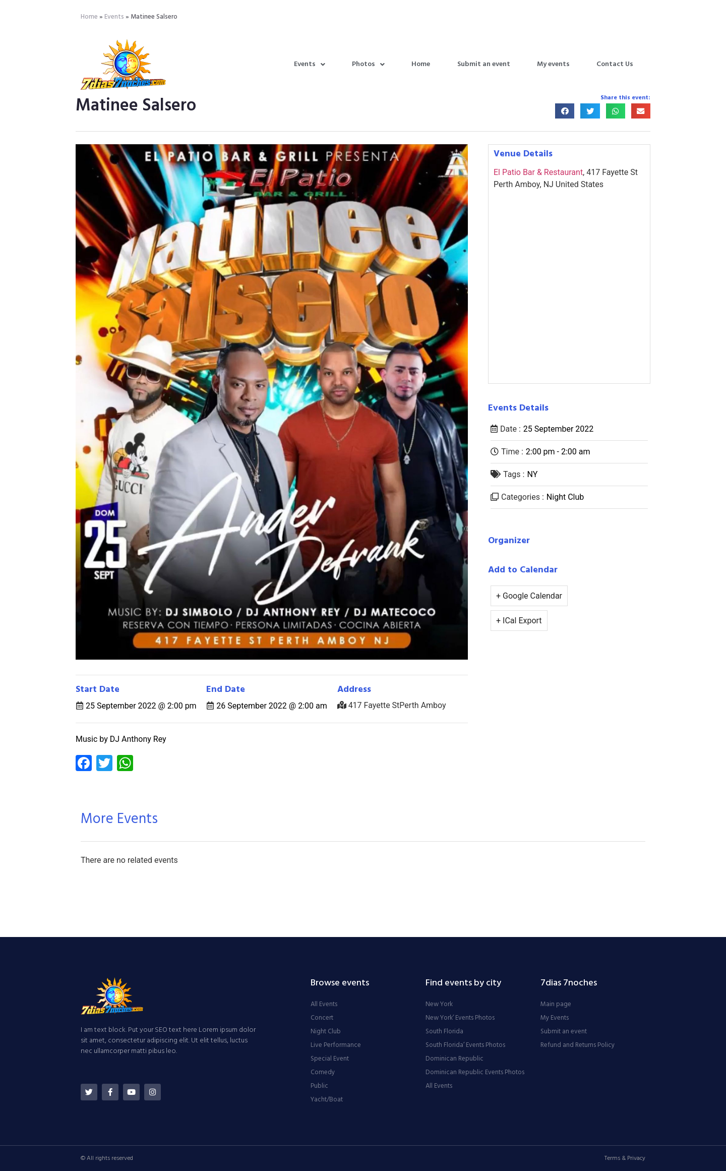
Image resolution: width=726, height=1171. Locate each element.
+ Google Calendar (529, 596)
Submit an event (483, 64)
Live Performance (336, 1045)
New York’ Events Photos (460, 1018)
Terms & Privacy (624, 1158)
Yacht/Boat (327, 1100)
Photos (368, 64)
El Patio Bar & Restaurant (538, 172)
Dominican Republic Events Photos (475, 1073)
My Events (554, 1018)
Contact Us (614, 64)
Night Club (565, 497)
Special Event (330, 1059)
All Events (324, 1005)
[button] (564, 111)
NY (532, 474)
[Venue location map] (569, 286)
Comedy (323, 1073)
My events (553, 64)
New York (439, 1005)
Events (114, 17)
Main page (555, 1005)
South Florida (444, 1032)
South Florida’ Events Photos (465, 1045)
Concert (322, 1018)
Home (89, 17)
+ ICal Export (519, 620)
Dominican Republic (454, 1059)
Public (319, 1086)
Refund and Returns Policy (577, 1045)
